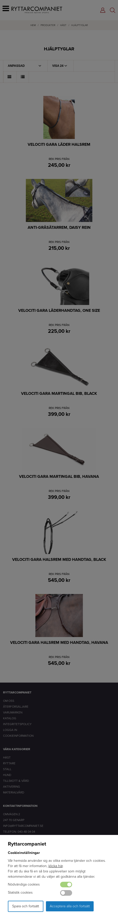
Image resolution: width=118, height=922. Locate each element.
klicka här (55, 866)
